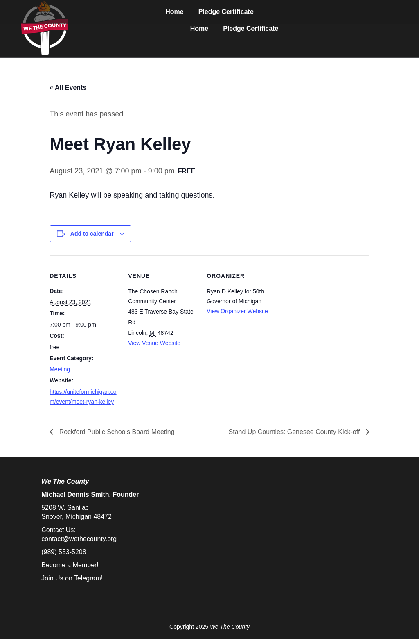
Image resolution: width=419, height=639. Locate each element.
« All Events (68, 87)
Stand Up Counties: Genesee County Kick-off (295, 431)
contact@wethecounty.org (79, 538)
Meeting (60, 369)
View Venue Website (154, 343)
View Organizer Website (237, 311)
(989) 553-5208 (63, 551)
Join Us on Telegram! (72, 578)
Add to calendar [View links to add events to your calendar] (92, 233)
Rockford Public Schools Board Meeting (115, 431)
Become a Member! (70, 565)
